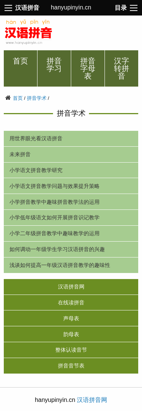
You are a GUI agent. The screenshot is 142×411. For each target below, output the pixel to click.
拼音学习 (54, 65)
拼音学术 (37, 98)
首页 (20, 61)
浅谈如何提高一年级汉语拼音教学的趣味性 (59, 265)
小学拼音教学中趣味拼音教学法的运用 (54, 202)
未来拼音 (20, 154)
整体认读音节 (71, 350)
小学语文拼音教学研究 (35, 170)
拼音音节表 (71, 366)
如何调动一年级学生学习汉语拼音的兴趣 (57, 249)
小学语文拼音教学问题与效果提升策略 (54, 186)
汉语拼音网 (71, 287)
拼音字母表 (87, 68)
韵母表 (71, 334)
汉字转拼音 (121, 68)
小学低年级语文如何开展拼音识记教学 (54, 217)
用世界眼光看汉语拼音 (35, 138)
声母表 (71, 318)
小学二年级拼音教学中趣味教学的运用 (54, 233)
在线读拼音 (71, 302)
